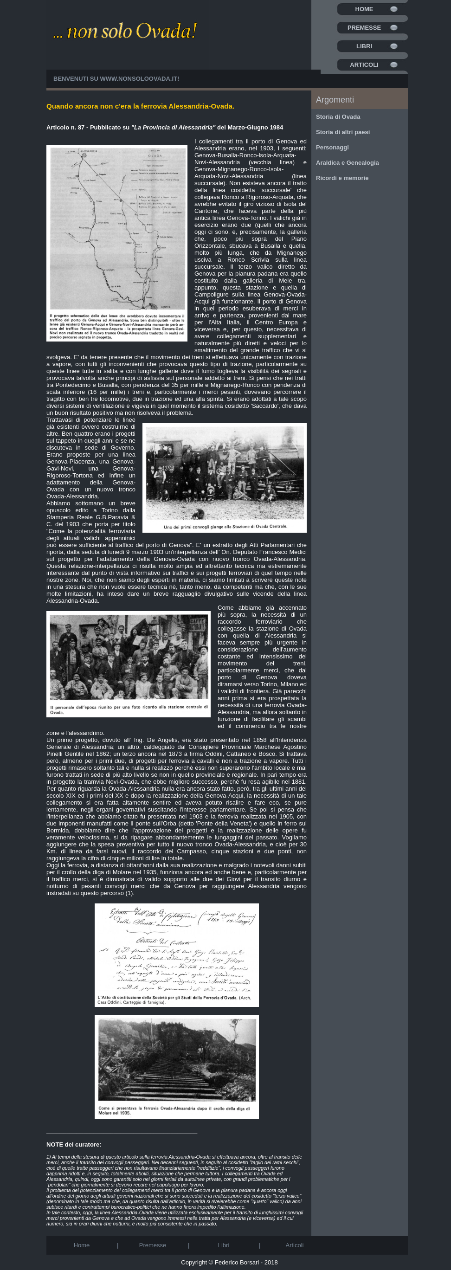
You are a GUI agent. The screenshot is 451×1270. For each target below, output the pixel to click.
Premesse (364, 27)
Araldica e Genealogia (347, 162)
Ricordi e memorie (342, 177)
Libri (364, 46)
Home (364, 9)
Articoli (364, 64)
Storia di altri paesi (343, 132)
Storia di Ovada (338, 116)
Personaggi (332, 147)
